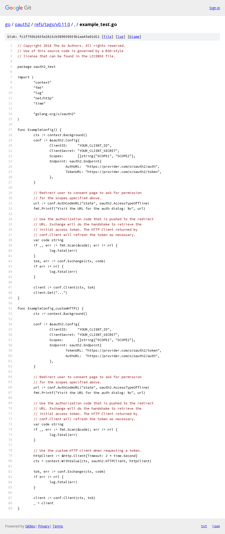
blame (135, 37)
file (108, 37)
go (7, 24)
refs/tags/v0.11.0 (52, 24)
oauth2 (22, 24)
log (121, 37)
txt (204, 526)
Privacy (44, 526)
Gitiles (30, 526)
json (216, 526)
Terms (57, 526)
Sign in (215, 8)
